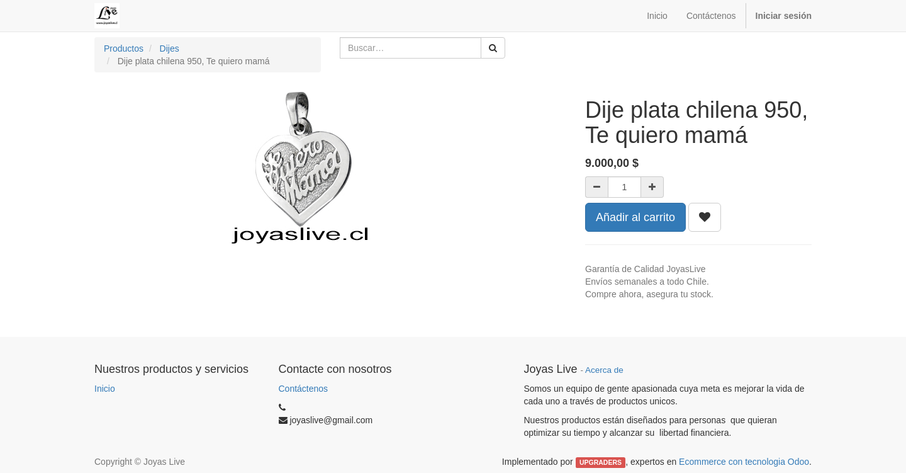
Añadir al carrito (635, 217)
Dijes (169, 48)
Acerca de (604, 370)
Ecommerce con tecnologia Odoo (744, 462)
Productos (123, 48)
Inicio (104, 389)
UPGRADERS (600, 462)
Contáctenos (303, 389)
